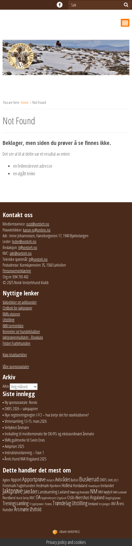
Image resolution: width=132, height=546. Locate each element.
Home (25, 102)
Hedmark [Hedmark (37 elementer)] (42, 485)
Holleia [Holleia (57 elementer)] (67, 485)
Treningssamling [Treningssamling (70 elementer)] (15, 503)
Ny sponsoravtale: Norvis (21, 402)
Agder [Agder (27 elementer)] (6, 479)
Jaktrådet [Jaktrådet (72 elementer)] (30, 491)
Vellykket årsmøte (17, 427)
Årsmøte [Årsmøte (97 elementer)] (21, 509)
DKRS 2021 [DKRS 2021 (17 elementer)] (113, 480)
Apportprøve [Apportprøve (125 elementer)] (34, 479)
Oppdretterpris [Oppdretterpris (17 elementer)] (48, 498)
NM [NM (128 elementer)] (93, 491)
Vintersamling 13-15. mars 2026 (26, 421)
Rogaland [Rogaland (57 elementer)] (97, 497)
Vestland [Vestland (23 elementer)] (93, 503)
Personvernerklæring (17, 271)
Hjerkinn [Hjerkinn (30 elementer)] (55, 485)
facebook (59, 5)
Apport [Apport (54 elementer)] (16, 479)
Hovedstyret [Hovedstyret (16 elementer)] (94, 486)
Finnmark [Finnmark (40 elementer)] (9, 485)
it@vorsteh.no (27, 247)
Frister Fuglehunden (16, 343)
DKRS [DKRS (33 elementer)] (103, 480)
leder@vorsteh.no (24, 241)
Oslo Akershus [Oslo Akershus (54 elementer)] (78, 497)
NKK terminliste (13, 326)
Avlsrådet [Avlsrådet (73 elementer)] (62, 479)
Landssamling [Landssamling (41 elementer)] (47, 492)
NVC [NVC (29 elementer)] (32, 497)
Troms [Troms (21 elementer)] (48, 504)
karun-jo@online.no (36, 230)
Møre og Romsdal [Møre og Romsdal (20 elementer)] (79, 492)
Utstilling (8, 320)
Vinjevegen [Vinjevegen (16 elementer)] (104, 504)
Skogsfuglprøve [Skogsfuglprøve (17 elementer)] (112, 498)
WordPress (66, 532)
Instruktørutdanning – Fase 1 (24, 452)
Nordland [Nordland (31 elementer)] (9, 497)
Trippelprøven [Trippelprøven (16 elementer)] (36, 504)
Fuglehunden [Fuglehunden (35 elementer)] (26, 485)
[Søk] (126, 4)
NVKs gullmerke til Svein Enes (25, 440)
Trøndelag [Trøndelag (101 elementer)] (62, 503)
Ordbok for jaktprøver (17, 308)
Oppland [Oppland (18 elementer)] (61, 498)
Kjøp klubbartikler (15, 355)
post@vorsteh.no (37, 224)
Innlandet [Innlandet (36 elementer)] (107, 485)
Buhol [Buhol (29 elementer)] (74, 479)
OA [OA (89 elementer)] (38, 497)
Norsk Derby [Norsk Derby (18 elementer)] (22, 498)
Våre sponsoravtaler (16, 366)
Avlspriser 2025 (14, 446)
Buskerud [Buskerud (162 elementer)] (89, 479)
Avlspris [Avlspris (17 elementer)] (50, 480)
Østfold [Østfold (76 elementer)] (35, 509)
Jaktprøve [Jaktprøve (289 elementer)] (13, 491)
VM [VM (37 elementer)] (113, 503)
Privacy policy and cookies (66, 542)
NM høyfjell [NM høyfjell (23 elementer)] (105, 491)
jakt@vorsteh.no (21, 253)
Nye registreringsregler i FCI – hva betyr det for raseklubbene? (47, 415)
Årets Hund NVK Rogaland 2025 (25, 459)
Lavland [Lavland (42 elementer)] (63, 492)
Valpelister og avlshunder (20, 302)
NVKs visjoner (11, 314)
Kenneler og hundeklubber (21, 331)
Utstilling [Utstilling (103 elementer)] (79, 503)
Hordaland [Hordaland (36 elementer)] (80, 485)
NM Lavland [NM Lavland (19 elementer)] (120, 492)
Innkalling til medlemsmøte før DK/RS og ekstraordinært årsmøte (49, 434)
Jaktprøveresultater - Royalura (23, 337)
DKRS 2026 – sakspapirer (21, 409)
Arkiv (6, 386)
